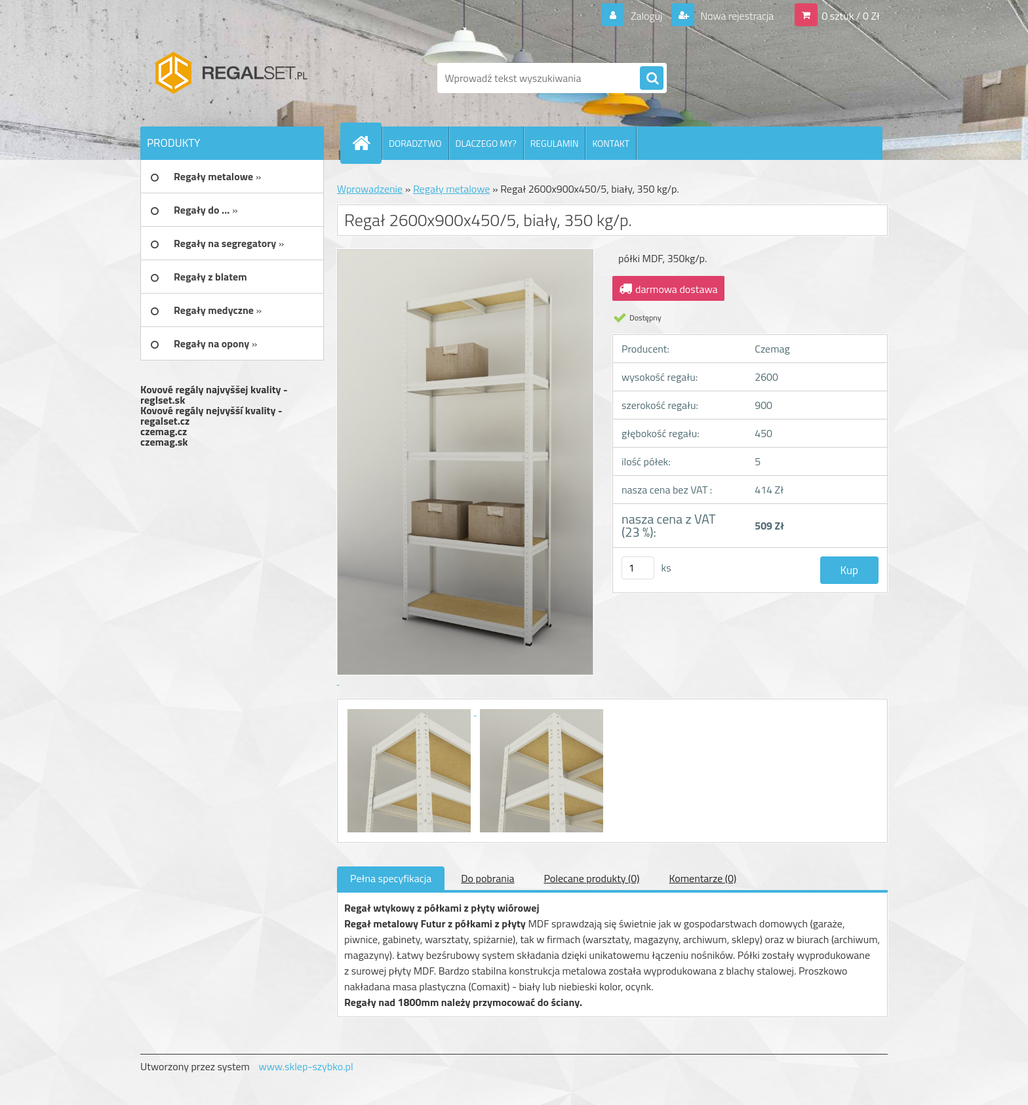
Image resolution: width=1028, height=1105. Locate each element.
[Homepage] (366, 142)
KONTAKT (610, 143)
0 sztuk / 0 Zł (850, 16)
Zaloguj (646, 16)
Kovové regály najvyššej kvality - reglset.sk (214, 394)
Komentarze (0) (702, 878)
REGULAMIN (554, 143)
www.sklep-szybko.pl (305, 1066)
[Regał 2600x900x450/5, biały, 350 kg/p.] (410, 711)
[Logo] (230, 78)
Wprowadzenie (370, 189)
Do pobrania (487, 878)
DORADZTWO (415, 143)
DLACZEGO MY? (486, 143)
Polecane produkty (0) (591, 878)
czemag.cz (163, 431)
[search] (651, 78)
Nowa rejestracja (736, 16)
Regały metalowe (451, 189)
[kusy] (638, 567)
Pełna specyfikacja (390, 878)
